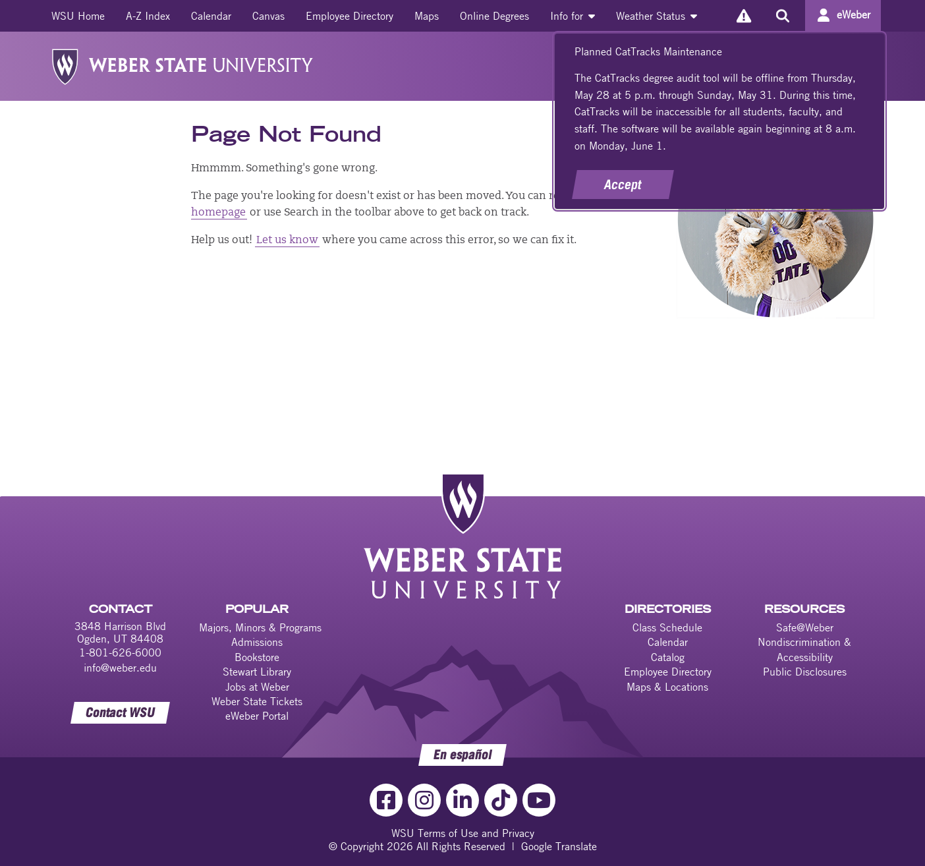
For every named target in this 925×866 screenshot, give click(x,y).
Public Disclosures (805, 671)
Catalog (668, 657)
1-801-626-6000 (120, 652)
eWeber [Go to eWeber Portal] (853, 14)
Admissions (257, 642)
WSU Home (78, 15)
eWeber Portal (257, 715)
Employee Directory (349, 15)
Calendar (211, 15)
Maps (426, 15)
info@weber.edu (120, 667)
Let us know (287, 240)
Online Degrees (494, 15)
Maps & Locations (667, 686)
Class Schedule (667, 627)
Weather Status (656, 15)
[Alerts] (743, 15)
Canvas (268, 15)
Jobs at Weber (257, 686)
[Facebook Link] (386, 800)
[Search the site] (782, 16)
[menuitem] (78, 15)
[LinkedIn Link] (462, 800)
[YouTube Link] (538, 800)
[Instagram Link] (424, 800)
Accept (623, 184)
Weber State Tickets (256, 701)
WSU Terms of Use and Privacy (462, 833)
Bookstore (257, 657)
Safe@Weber (804, 627)
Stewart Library (257, 671)
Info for (572, 15)
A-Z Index (148, 15)
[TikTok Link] (500, 800)
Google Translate (559, 846)
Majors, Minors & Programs (260, 627)
